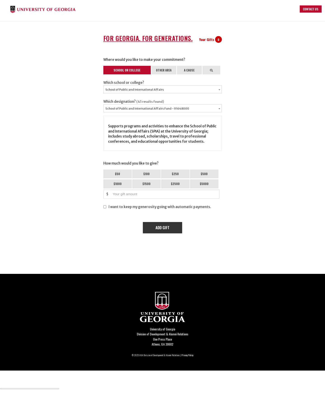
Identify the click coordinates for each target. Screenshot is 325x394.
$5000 (204, 183)
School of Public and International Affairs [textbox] (134, 90)
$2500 (175, 183)
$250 (175, 174)
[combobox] (162, 89)
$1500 (146, 183)
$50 (117, 174)
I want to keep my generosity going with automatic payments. (160, 207)
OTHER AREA (164, 70)
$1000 (118, 183)
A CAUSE (189, 70)
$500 (204, 174)
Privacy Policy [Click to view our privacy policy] (187, 355)
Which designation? (133, 101)
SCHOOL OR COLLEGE (127, 70)
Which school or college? (123, 82)
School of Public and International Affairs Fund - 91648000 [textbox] (147, 108)
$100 (146, 174)
